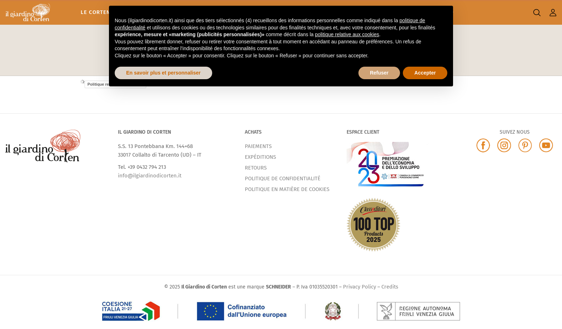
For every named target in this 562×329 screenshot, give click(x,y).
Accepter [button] (425, 73)
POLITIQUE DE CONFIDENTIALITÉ (282, 178)
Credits (389, 286)
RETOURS (256, 167)
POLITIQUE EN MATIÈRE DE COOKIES (287, 189)
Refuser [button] (379, 73)
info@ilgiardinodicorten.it (149, 175)
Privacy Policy (359, 286)
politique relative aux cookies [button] (347, 34)
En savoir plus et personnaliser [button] (163, 73)
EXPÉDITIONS (260, 157)
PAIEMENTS (258, 146)
